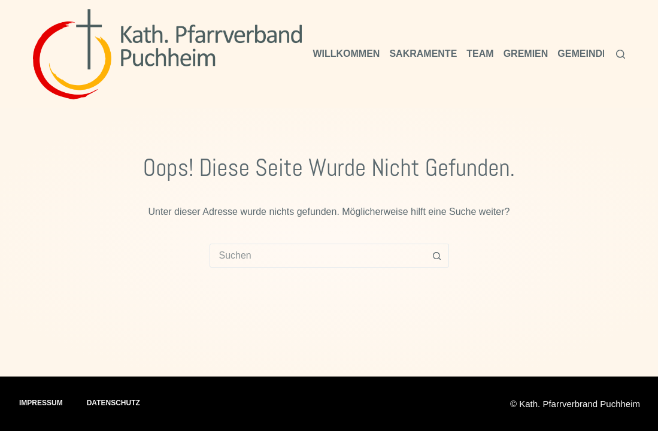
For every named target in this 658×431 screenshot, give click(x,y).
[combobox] (318, 256)
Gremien (526, 53)
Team (479, 53)
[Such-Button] (437, 255)
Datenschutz (113, 403)
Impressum (41, 403)
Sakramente (423, 53)
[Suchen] (620, 54)
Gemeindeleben (599, 53)
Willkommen (346, 53)
